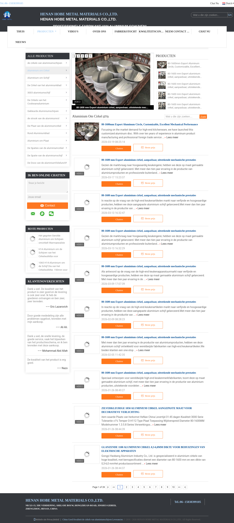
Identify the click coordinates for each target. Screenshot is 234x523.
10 (173, 487)
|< (108, 487)
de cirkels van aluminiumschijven (44, 63)
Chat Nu (214, 3)
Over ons (99, 31)
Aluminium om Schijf (38, 77)
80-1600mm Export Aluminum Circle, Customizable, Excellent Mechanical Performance (184, 65)
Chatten (117, 148)
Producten (46, 31)
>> (179, 487)
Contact (47, 205)
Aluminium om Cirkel (38, 70)
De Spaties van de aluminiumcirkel (45, 148)
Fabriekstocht (126, 31)
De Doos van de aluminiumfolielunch (46, 162)
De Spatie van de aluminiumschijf (45, 155)
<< (114, 487)
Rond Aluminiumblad (38, 133)
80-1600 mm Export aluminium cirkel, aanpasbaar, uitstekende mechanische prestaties (113, 107)
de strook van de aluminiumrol (43, 118)
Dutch (230, 3)
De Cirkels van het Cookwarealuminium (38, 102)
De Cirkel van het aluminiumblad (44, 85)
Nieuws (20, 42)
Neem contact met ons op (178, 31)
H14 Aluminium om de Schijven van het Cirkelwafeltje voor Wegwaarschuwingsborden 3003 (53, 256)
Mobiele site (40, 519)
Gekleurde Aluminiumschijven (43, 111)
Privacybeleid (53, 519)
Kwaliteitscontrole (152, 31)
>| (185, 487)
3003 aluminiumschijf (38, 92)
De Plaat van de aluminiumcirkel (44, 126)
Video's (73, 31)
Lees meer (172, 137)
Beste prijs (148, 147)
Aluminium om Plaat (38, 140)
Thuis (21, 31)
